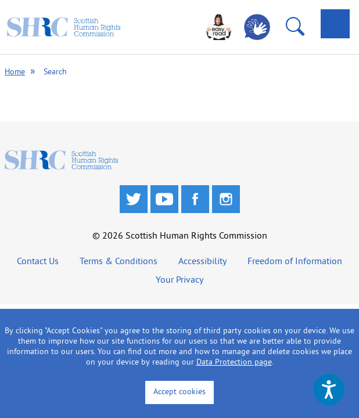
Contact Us (38, 262)
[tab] (335, 23)
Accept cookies (179, 392)
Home (15, 72)
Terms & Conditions (118, 262)
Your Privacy (179, 280)
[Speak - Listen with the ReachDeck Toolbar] (328, 389)
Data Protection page (234, 362)
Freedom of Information (294, 262)
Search (55, 72)
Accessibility (202, 262)
